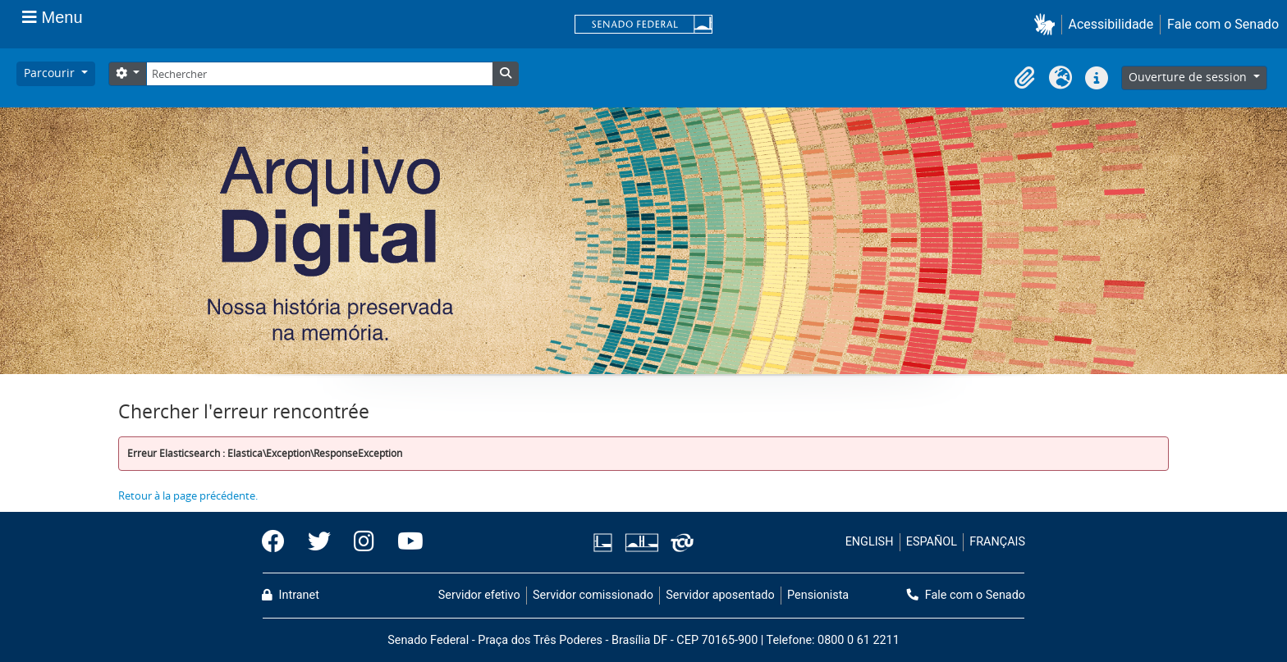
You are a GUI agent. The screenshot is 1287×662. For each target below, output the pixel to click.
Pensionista (818, 595)
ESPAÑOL (931, 542)
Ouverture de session (1189, 76)
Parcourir (51, 72)
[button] (1047, 24)
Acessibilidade (1111, 24)
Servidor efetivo (479, 595)
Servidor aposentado (720, 595)
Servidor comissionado (593, 595)
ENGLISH (869, 542)
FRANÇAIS (997, 542)
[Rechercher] (319, 74)
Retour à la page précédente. (188, 495)
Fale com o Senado (1223, 24)
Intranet (290, 595)
